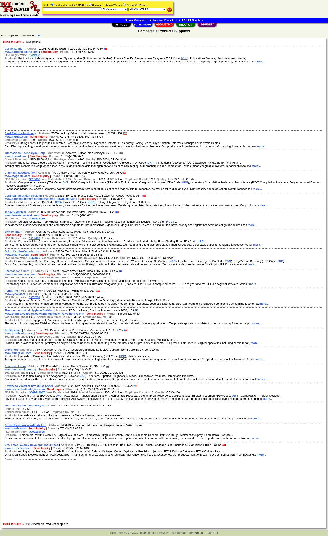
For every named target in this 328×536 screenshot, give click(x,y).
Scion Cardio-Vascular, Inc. (23, 251)
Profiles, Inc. (13, 330)
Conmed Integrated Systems (24, 195)
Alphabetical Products (161, 20)
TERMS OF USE (148, 533)
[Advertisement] (132, 98)
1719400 (34, 238)
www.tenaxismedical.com (22, 215)
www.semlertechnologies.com (25, 389)
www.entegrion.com (18, 353)
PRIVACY (164, 533)
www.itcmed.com (16, 156)
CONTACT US (196, 533)
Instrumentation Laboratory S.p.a (27, 405)
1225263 (34, 297)
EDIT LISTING (179, 533)
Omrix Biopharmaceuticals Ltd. (25, 425)
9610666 (34, 179)
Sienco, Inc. (12, 231)
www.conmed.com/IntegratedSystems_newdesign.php (41, 198)
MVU (184, 58)
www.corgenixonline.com (21, 51)
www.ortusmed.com (18, 448)
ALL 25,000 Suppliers (191, 20)
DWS (235, 395)
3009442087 (37, 392)
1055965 (34, 257)
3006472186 (37, 218)
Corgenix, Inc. (14, 48)
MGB (169, 221)
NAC (173, 261)
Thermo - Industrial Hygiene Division (29, 310)
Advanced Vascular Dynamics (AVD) (29, 385)
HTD (58, 202)
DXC (58, 395)
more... (259, 61)
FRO (280, 261)
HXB (91, 202)
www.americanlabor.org (20, 369)
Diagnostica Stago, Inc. (20, 172)
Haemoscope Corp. (17, 271)
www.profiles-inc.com (19, 333)
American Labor (15, 366)
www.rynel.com (15, 294)
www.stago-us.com (17, 176)
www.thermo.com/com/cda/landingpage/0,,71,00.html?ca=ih (44, 313)
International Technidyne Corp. (25, 153)
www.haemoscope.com (20, 274)
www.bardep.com (16, 136)
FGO (228, 261)
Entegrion (11, 349)
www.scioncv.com (17, 254)
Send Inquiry (49, 51)
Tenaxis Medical (15, 212)
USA (37, 35)
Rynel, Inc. (12, 290)
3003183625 (37, 431)
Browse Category (135, 20)
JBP (200, 241)
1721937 (34, 55)
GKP (150, 162)
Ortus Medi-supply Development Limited (31, 444)
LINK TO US (212, 533)
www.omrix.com (15, 428)
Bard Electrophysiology (20, 133)
